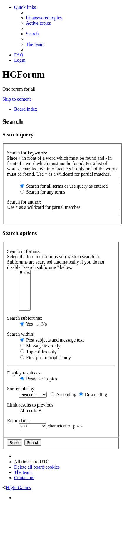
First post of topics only (45, 357)
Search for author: (24, 201)
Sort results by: (21, 388)
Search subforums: (24, 318)
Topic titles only (38, 351)
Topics (48, 378)
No (41, 324)
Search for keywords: (27, 152)
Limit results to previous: (30, 404)
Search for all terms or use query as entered (64, 186)
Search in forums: (24, 251)
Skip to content (16, 98)
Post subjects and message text (52, 339)
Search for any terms (42, 191)
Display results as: (24, 372)
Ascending (63, 394)
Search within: (20, 334)
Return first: (18, 420)
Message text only (40, 345)
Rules (24, 272)
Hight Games (18, 487)
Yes (26, 324)
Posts (28, 378)
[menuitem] (44, 17)
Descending (93, 394)
